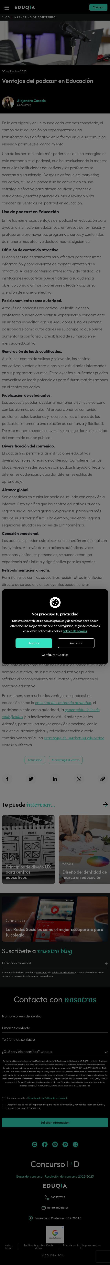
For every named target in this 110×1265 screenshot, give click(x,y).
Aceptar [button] (34, 643)
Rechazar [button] (76, 643)
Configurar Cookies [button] (55, 654)
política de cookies (75, 631)
